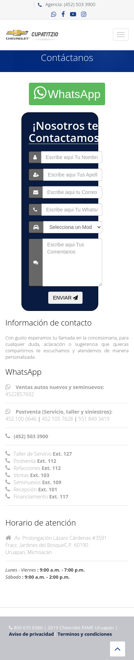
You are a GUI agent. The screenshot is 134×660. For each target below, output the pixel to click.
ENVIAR (65, 298)
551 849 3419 (93, 418)
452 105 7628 (57, 418)
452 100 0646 (20, 418)
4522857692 (19, 394)
